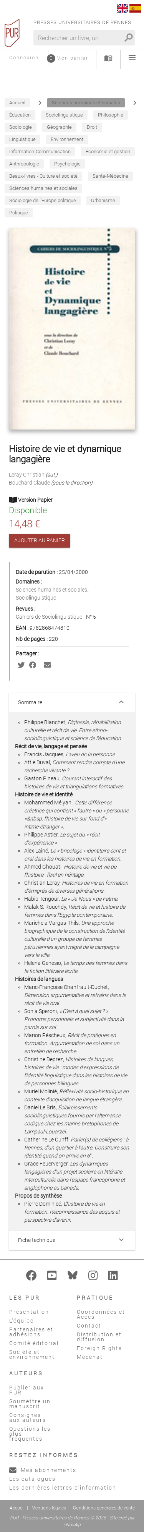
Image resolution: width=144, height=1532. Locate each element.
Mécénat (90, 1357)
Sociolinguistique (36, 598)
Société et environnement (32, 1354)
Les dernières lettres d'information (62, 1488)
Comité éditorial (34, 1343)
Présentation (29, 1312)
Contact (89, 1326)
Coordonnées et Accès (101, 1314)
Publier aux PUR (26, 1390)
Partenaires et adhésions (31, 1331)
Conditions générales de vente (104, 1508)
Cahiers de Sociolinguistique (49, 617)
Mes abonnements (42, 1470)
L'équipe (21, 1321)
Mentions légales (48, 1508)
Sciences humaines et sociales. (52, 590)
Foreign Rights (99, 1348)
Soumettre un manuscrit (30, 1403)
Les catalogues (32, 1479)
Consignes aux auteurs (27, 1417)
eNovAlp (72, 1524)
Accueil (17, 1508)
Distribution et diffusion (99, 1336)
